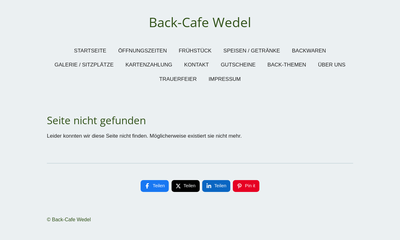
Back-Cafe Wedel (200, 22)
